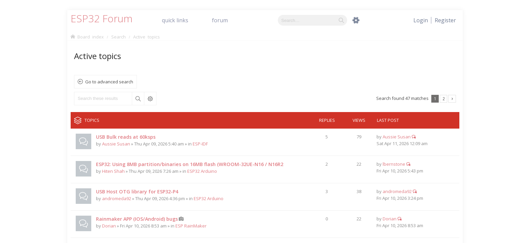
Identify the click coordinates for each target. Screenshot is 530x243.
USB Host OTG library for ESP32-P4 (137, 191)
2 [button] (443, 98)
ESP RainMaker (191, 226)
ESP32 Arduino (202, 171)
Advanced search (150, 98)
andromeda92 (116, 198)
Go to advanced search (109, 82)
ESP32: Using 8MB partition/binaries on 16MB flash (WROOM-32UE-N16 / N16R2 (189, 164)
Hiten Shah (113, 171)
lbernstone (394, 164)
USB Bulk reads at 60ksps (125, 137)
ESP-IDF (200, 144)
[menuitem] (445, 20)
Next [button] (452, 99)
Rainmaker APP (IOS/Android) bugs (137, 219)
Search (138, 98)
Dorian (109, 226)
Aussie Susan (116, 144)
